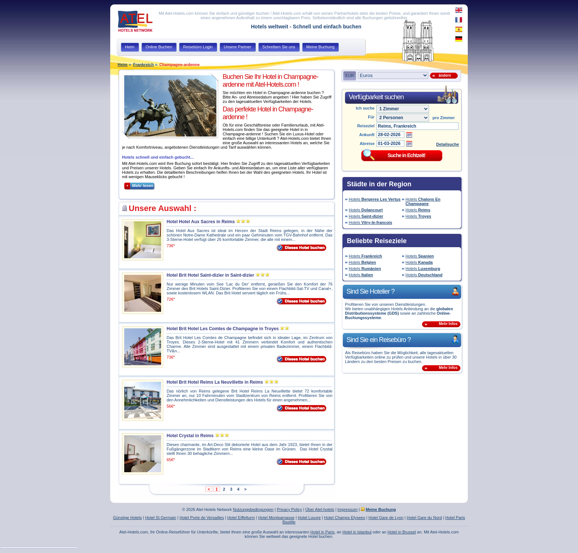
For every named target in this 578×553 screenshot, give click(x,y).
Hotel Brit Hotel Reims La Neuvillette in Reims (215, 382)
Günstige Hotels (127, 517)
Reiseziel (366, 126)
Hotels (375, 199)
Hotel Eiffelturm (241, 517)
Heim (123, 64)
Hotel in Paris (322, 532)
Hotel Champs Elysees (344, 517)
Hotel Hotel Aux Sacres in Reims (201, 221)
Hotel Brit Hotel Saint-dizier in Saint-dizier (210, 275)
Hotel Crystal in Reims (190, 435)
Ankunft (367, 134)
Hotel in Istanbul (357, 532)
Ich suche (365, 108)
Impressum (348, 509)
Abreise (367, 143)
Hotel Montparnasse (276, 517)
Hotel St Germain (160, 517)
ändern (444, 75)
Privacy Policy (289, 509)
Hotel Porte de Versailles (202, 517)
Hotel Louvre (309, 517)
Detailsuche (447, 144)
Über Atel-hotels (319, 509)
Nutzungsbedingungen (253, 509)
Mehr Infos (448, 324)
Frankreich (143, 64)
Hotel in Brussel (401, 532)
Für (371, 117)
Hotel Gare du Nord (424, 517)
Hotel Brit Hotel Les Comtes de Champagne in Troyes (223, 328)
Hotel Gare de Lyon (385, 517)
